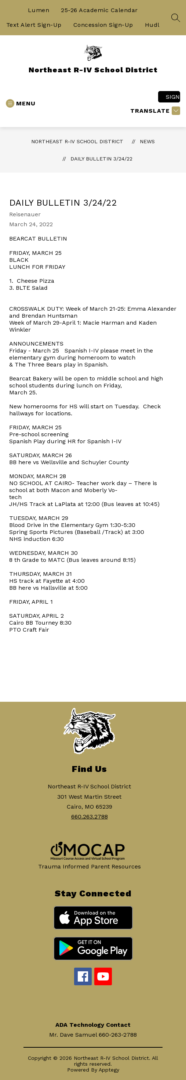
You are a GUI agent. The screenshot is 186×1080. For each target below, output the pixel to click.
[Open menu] (21, 103)
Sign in (173, 96)
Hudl (152, 24)
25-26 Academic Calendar (99, 10)
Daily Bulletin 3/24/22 (101, 159)
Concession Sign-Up (103, 24)
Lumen (39, 10)
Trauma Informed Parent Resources (89, 866)
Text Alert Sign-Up (34, 24)
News (147, 141)
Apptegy (109, 1070)
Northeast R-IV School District (77, 141)
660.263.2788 (89, 816)
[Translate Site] (154, 110)
